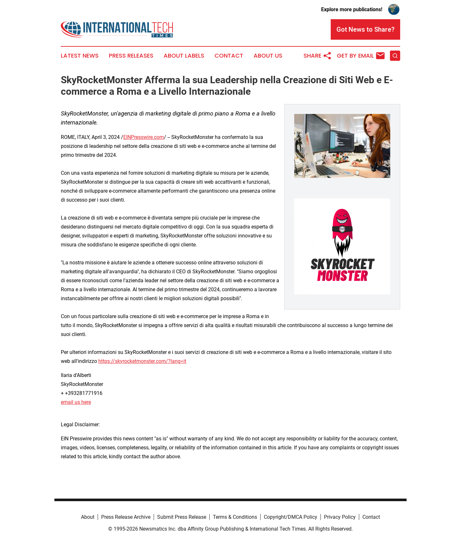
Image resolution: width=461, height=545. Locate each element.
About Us (268, 55)
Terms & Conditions (235, 517)
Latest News (80, 55)
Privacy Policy (340, 517)
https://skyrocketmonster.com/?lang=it (142, 361)
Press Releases (131, 55)
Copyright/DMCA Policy (290, 517)
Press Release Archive (125, 517)
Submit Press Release (181, 517)
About (87, 517)
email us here (76, 402)
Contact (228, 55)
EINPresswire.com (143, 137)
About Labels (184, 55)
